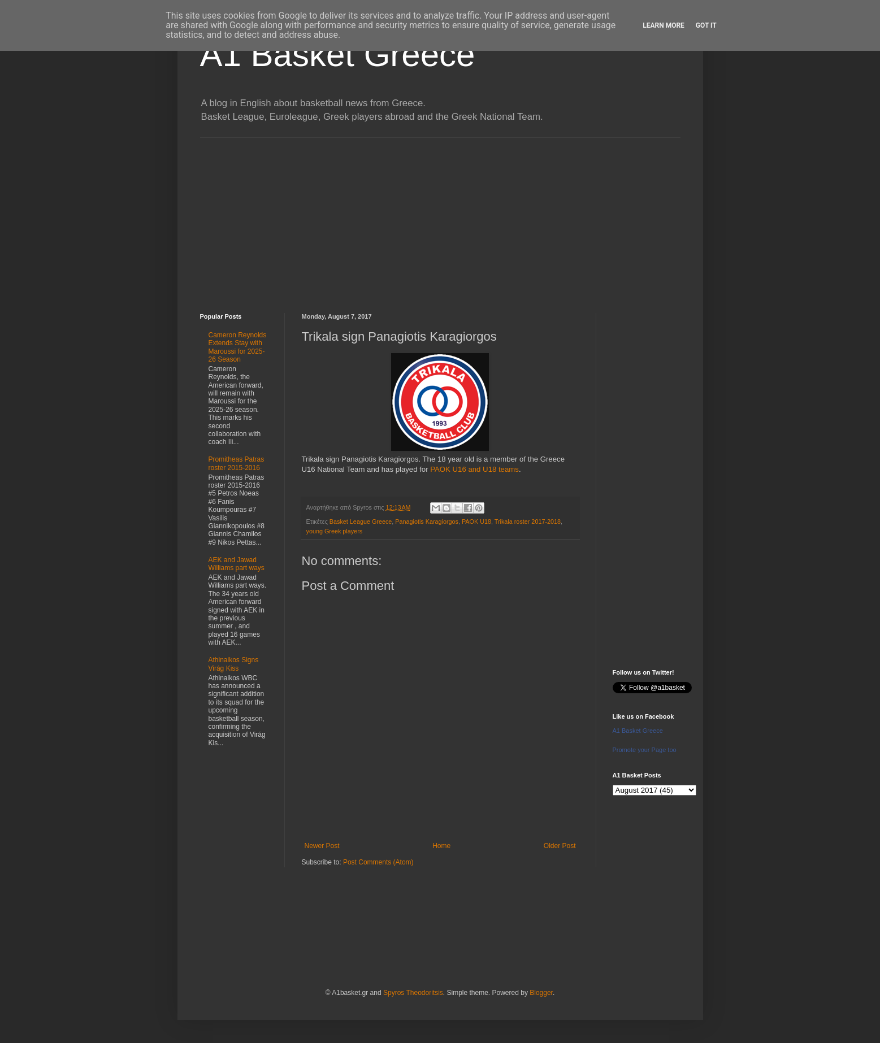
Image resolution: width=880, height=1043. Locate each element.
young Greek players (334, 531)
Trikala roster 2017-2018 (528, 521)
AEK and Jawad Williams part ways (237, 564)
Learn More (663, 25)
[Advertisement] (440, 217)
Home (441, 846)
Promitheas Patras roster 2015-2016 (237, 463)
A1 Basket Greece (337, 54)
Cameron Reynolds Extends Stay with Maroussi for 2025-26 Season (238, 347)
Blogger (541, 993)
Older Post (560, 846)
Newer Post (322, 846)
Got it (706, 25)
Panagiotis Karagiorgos (426, 521)
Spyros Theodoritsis (413, 993)
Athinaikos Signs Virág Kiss (234, 664)
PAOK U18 (476, 521)
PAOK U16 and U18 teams (474, 469)
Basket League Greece (361, 521)
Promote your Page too (645, 749)
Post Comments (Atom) (378, 862)
